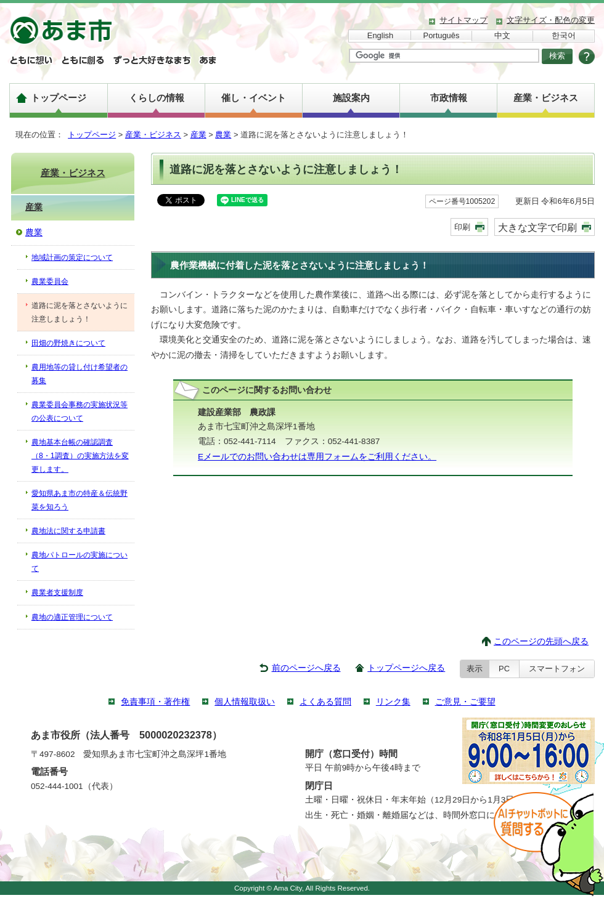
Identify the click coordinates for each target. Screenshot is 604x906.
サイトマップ (463, 20)
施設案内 (351, 97)
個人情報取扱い (244, 701)
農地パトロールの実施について (79, 562)
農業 (223, 134)
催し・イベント (253, 97)
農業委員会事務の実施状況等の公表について (79, 411)
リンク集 (393, 701)
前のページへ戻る (306, 668)
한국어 (564, 35)
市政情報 (448, 97)
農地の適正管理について (72, 617)
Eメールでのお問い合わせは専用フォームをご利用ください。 (317, 456)
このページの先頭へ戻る (541, 641)
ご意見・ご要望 (465, 701)
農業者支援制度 (57, 592)
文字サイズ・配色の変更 (551, 20)
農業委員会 (49, 281)
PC (504, 668)
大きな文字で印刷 (537, 227)
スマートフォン (557, 668)
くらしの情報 (156, 97)
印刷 (462, 227)
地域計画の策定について (72, 257)
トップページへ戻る (406, 668)
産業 (198, 134)
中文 (502, 35)
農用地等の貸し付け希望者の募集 (79, 374)
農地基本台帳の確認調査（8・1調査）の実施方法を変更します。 (80, 456)
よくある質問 (325, 701)
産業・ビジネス (545, 97)
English (380, 35)
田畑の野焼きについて (68, 343)
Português (441, 35)
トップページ (58, 97)
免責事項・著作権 (155, 701)
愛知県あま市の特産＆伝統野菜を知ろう (79, 500)
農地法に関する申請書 (68, 531)
